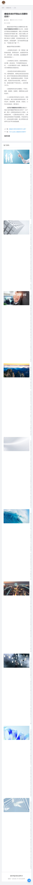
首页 (3, 7)
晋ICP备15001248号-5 (16, 876)
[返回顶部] (29, 880)
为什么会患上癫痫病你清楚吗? (17, 132)
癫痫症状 (8, 7)
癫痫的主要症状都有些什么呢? (17, 129)
